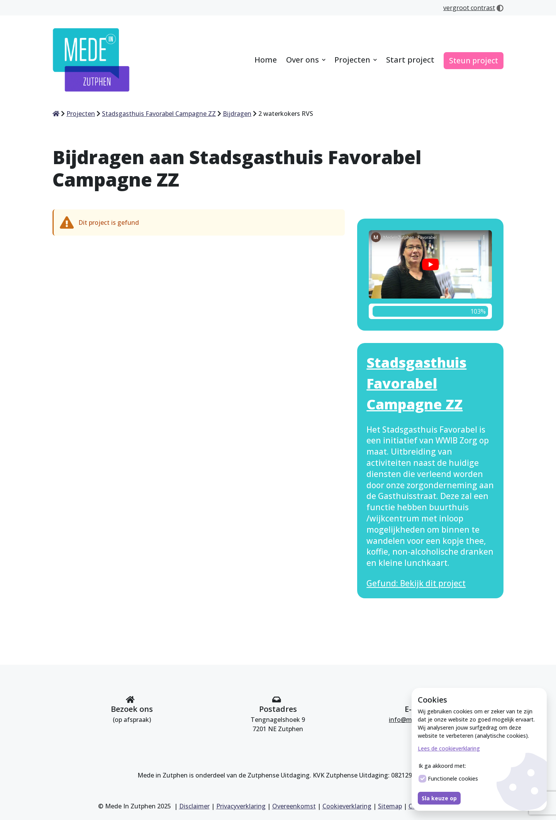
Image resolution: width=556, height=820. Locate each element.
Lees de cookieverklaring (449, 748)
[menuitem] (265, 60)
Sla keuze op (439, 798)
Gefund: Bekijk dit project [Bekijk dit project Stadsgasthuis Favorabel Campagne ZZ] (416, 583)
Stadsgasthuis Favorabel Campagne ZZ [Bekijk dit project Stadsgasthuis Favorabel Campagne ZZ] (416, 383)
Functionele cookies (448, 779)
